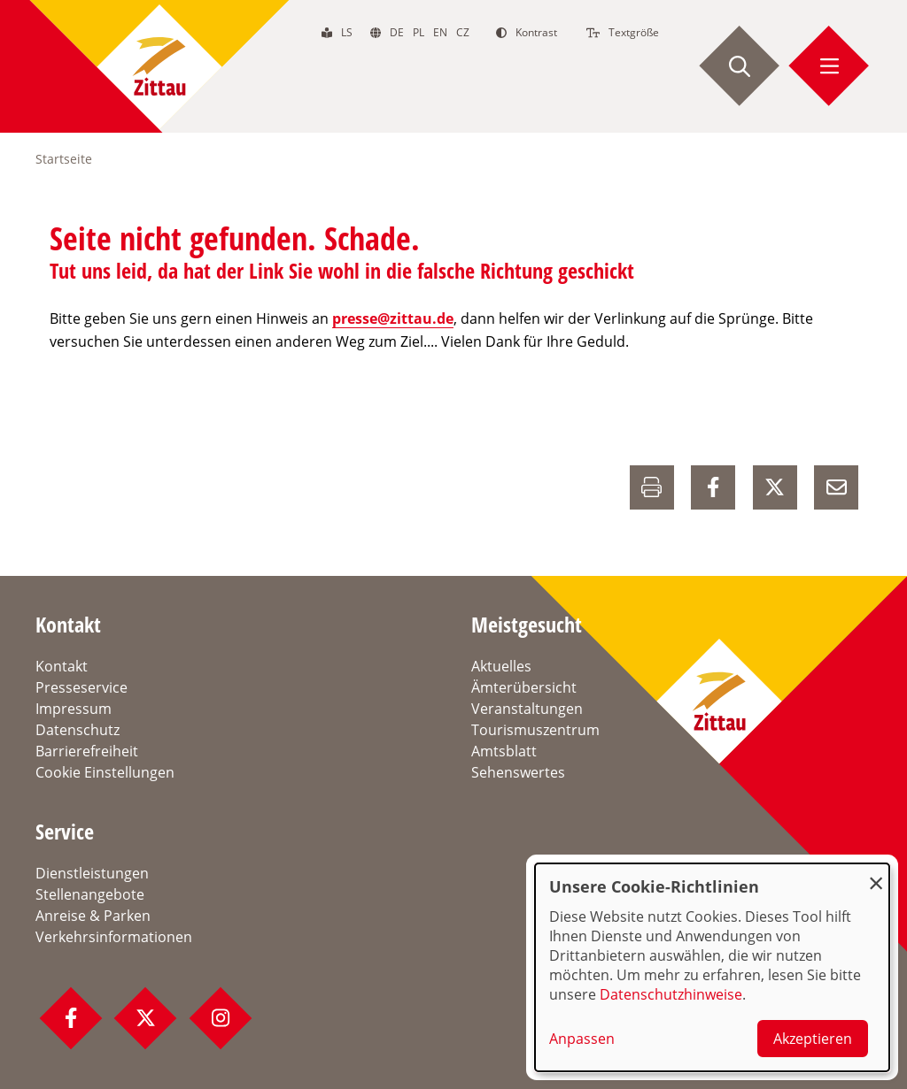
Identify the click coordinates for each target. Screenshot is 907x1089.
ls (347, 32)
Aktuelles (501, 666)
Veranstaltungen (527, 708)
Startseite (63, 158)
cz (462, 32)
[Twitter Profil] (145, 1018)
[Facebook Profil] (71, 1018)
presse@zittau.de (393, 318)
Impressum (73, 708)
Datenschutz (77, 730)
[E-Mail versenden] (836, 487)
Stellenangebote (89, 894)
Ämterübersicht (524, 687)
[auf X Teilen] (775, 487)
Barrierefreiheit (86, 751)
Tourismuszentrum (535, 730)
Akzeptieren (812, 1038)
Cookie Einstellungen (104, 772)
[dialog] (712, 967)
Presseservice (81, 687)
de (397, 32)
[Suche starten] (739, 66)
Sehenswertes (518, 772)
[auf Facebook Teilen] (713, 487)
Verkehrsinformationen (113, 937)
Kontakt (61, 666)
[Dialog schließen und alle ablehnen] (876, 874)
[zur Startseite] (159, 66)
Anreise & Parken (93, 915)
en (440, 32)
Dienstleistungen (92, 873)
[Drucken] (652, 487)
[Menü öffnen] (829, 66)
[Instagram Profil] (220, 1018)
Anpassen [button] (582, 1038)
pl (418, 32)
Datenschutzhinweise (671, 994)
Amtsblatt (504, 751)
